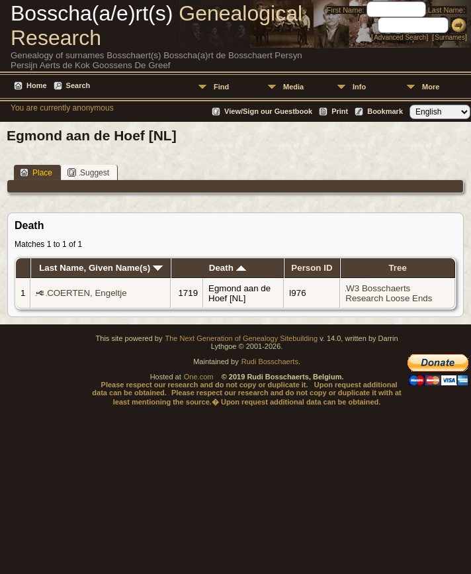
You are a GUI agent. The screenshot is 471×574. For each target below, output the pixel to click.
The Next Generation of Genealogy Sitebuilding (241, 338)
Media (293, 87)
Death (227, 268)
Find (221, 87)
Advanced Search (400, 37)
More (430, 87)
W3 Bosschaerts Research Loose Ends (388, 293)
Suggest (88, 172)
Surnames (450, 37)
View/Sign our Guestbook (268, 111)
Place (36, 172)
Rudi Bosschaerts (269, 361)
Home (36, 85)
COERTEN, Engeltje (87, 293)
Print (339, 111)
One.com (199, 377)
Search (78, 85)
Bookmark (385, 111)
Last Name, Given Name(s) (101, 268)
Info (359, 87)
